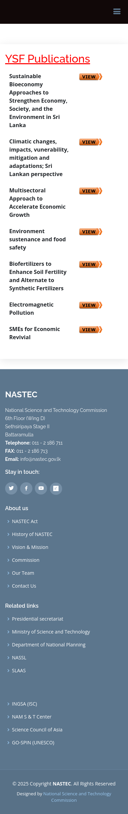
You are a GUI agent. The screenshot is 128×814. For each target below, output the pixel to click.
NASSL (19, 657)
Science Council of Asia (37, 729)
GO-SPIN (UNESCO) (33, 742)
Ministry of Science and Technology (51, 631)
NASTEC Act (25, 521)
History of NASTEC (32, 534)
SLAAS (19, 670)
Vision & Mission (30, 547)
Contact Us (24, 586)
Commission (26, 560)
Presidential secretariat (37, 619)
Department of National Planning (48, 644)
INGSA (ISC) (24, 704)
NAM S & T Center (32, 716)
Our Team (23, 573)
